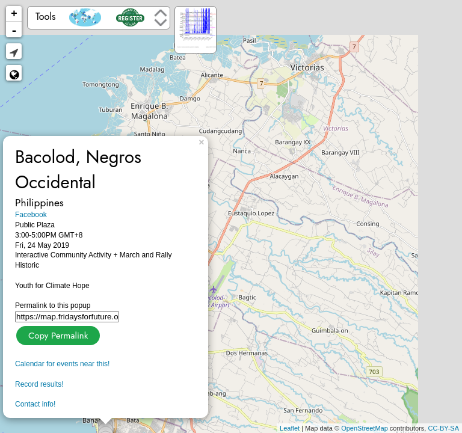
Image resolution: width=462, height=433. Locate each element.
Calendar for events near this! (62, 364)
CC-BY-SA (443, 428)
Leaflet (290, 428)
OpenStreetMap (364, 428)
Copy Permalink (56, 334)
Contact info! (35, 404)
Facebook (31, 214)
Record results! (39, 384)
